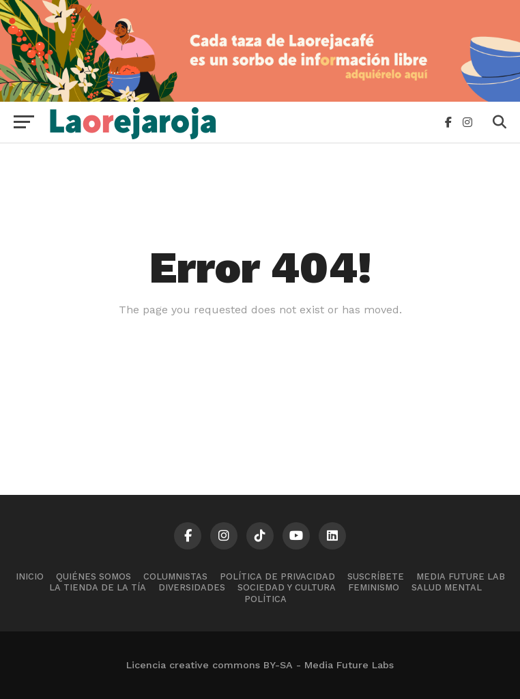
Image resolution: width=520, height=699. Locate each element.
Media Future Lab (460, 576)
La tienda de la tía (97, 587)
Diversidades (191, 587)
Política (265, 599)
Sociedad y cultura (286, 587)
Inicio (30, 576)
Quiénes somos (93, 576)
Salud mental (446, 587)
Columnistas (175, 576)
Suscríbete (375, 576)
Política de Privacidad (277, 576)
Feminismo (373, 587)
